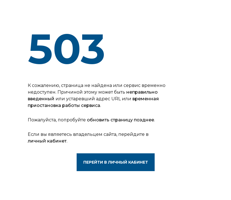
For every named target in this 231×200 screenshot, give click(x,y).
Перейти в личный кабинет (115, 162)
